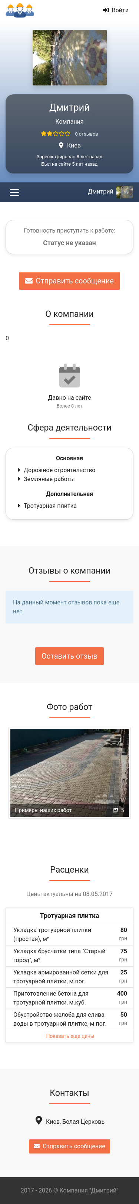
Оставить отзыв (69, 656)
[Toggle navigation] (14, 192)
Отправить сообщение (69, 280)
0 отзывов (86, 134)
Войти (116, 10)
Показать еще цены (70, 1036)
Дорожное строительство (55, 470)
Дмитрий (110, 191)
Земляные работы (45, 479)
